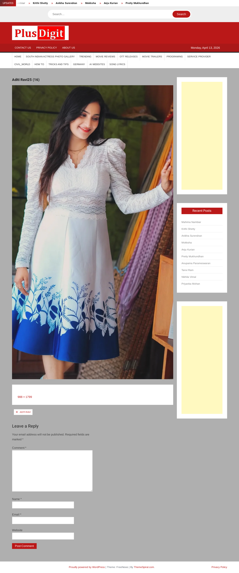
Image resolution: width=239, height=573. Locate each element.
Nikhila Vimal (188, 276)
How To (39, 64)
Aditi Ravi (25, 412)
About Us (68, 47)
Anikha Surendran (66, 3)
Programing (175, 56)
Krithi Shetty (40, 3)
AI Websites (97, 64)
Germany (79, 64)
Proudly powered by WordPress (87, 567)
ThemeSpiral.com (144, 567)
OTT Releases (129, 56)
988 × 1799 (25, 396)
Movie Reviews (105, 56)
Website (17, 530)
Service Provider (199, 56)
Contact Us (23, 47)
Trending (85, 56)
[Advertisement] (201, 136)
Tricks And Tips (59, 64)
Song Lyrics (117, 64)
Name (17, 499)
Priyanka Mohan (190, 283)
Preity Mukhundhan (137, 3)
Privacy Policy (46, 47)
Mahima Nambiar (191, 222)
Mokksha (90, 3)
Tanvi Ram (187, 270)
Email (16, 514)
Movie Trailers (152, 56)
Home (17, 56)
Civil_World (22, 64)
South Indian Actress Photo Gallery (50, 56)
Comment (19, 447)
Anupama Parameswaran (195, 263)
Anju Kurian (111, 3)
